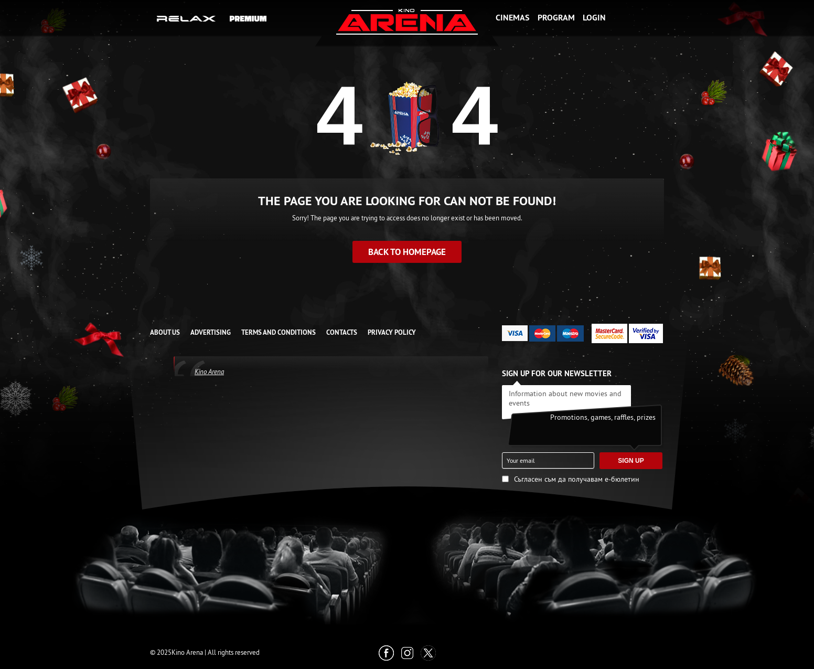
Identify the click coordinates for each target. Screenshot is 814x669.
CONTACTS (341, 332)
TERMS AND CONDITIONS (278, 332)
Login (594, 17)
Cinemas (512, 17)
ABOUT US (165, 332)
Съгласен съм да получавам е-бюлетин (576, 479)
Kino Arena (209, 371)
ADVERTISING (210, 332)
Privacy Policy (392, 332)
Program (556, 17)
